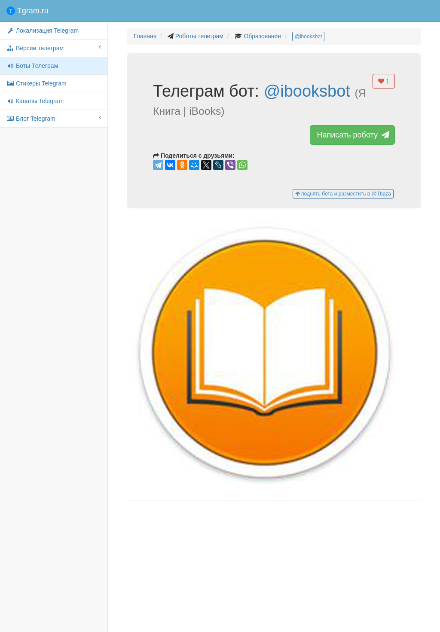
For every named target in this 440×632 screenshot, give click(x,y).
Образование (262, 36)
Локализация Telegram (42, 30)
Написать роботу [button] (352, 135)
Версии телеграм (53, 48)
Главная (145, 36)
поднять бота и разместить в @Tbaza (343, 194)
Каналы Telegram (35, 101)
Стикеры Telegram (36, 83)
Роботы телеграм (199, 36)
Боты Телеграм (32, 65)
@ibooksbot (308, 37)
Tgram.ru (27, 10)
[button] (274, 354)
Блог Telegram (53, 118)
